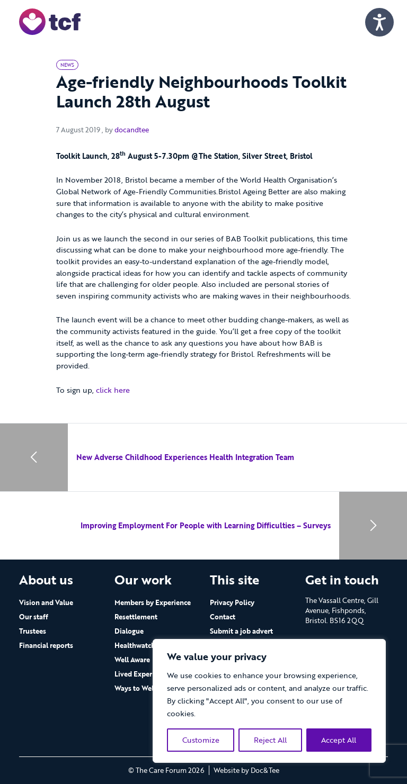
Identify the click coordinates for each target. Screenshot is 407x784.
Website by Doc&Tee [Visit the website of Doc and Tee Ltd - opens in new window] (246, 770)
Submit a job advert (241, 631)
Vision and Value (46, 602)
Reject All (270, 739)
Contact (222, 616)
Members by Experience (152, 602)
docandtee (131, 129)
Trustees (32, 631)
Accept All (338, 739)
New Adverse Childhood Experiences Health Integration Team (185, 457)
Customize (200, 739)
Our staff (33, 616)
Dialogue (129, 631)
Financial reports (46, 645)
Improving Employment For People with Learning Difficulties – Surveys (206, 525)
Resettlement (135, 616)
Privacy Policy (232, 602)
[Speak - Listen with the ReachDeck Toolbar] (379, 22)
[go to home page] (50, 20)
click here (113, 389)
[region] (269, 701)
